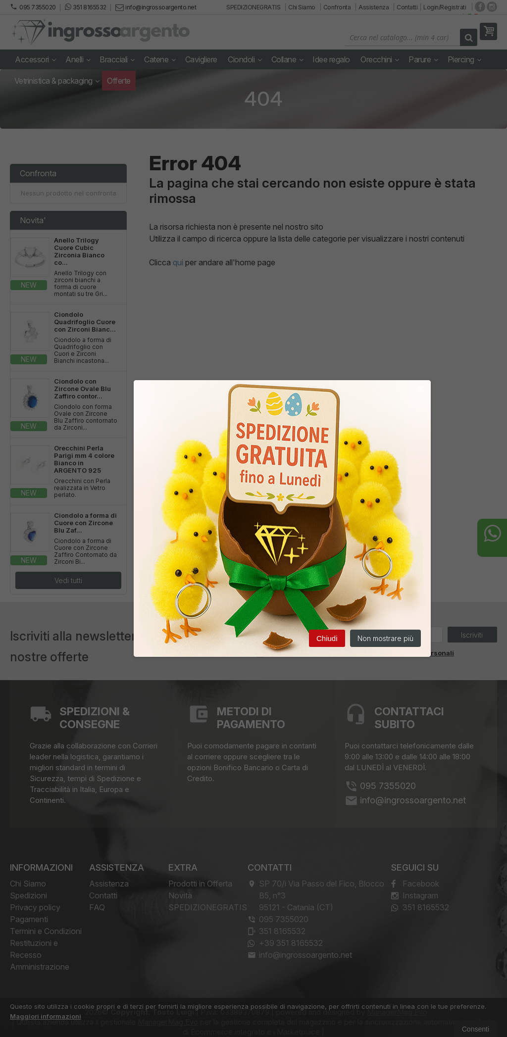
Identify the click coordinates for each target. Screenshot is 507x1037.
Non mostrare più (385, 639)
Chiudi (327, 639)
